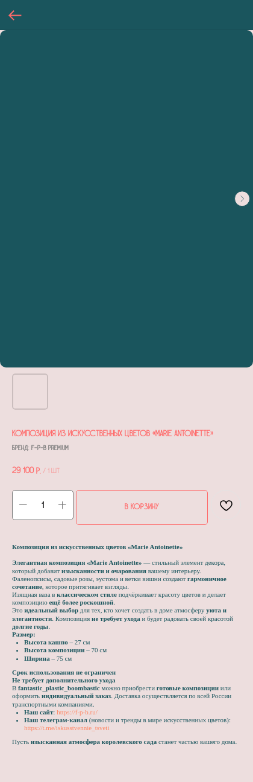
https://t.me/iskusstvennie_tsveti (66, 727)
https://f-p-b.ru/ (77, 712)
